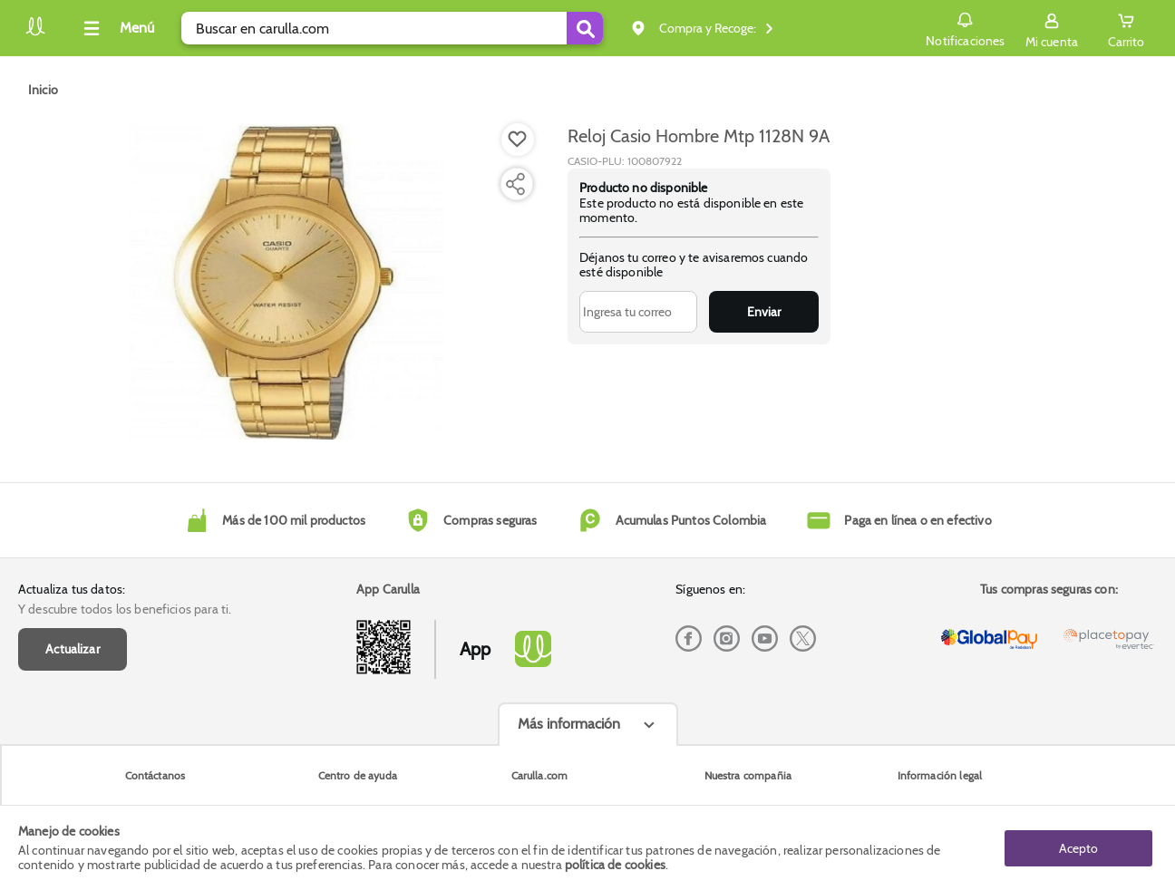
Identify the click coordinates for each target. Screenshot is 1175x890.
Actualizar (72, 649)
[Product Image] (286, 281)
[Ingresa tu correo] (638, 312)
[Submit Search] (585, 28)
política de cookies (615, 864)
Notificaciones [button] (965, 27)
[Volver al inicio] (35, 33)
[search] (392, 28)
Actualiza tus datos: (71, 589)
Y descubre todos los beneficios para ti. (124, 609)
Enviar (764, 312)
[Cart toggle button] (1126, 28)
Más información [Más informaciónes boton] (569, 723)
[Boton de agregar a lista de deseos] (517, 139)
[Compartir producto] (515, 184)
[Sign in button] (1052, 28)
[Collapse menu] (116, 28)
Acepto (1078, 847)
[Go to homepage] (43, 90)
